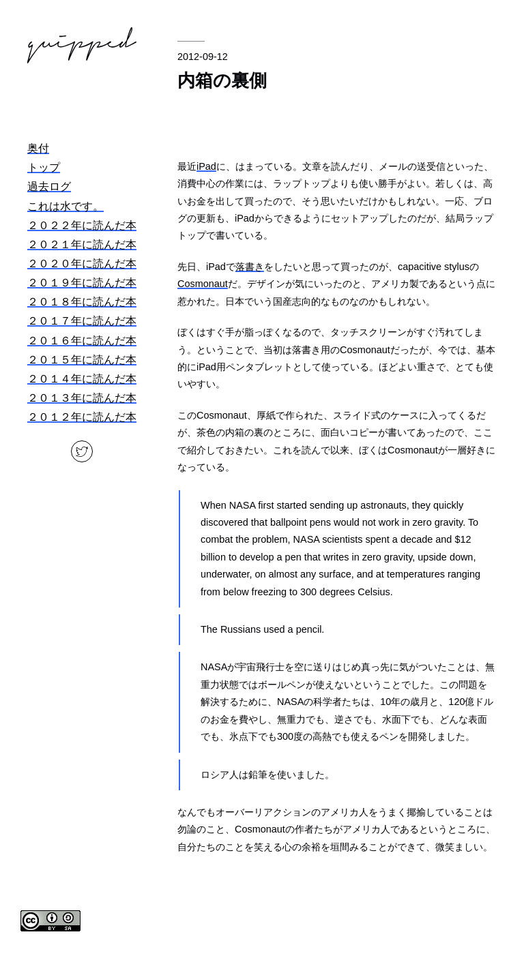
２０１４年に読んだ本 (81, 379)
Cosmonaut (202, 283)
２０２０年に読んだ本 (81, 263)
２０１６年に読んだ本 (81, 340)
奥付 (38, 148)
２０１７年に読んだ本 (81, 321)
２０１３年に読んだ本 (81, 398)
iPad (206, 166)
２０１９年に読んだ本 (81, 282)
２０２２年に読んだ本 (81, 225)
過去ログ (49, 186)
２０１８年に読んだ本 (81, 302)
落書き (249, 266)
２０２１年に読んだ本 (81, 244)
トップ (43, 167)
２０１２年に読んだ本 (81, 417)
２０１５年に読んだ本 (81, 359)
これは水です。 (65, 206)
